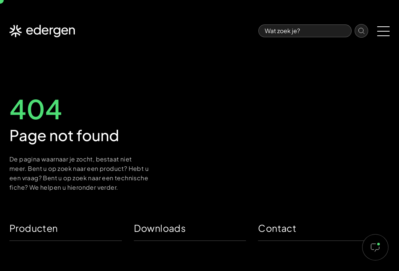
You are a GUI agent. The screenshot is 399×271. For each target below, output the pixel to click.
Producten (33, 228)
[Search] (305, 30)
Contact (277, 228)
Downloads (160, 228)
